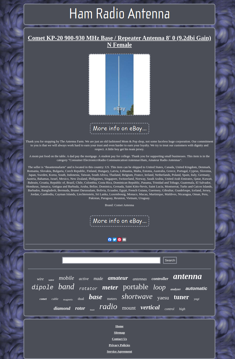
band (66, 286)
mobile (66, 278)
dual (81, 299)
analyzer (176, 289)
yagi (196, 299)
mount (129, 308)
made (98, 278)
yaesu (163, 298)
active (84, 278)
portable (135, 286)
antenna (187, 276)
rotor (80, 308)
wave (51, 279)
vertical (150, 307)
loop (159, 287)
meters (112, 299)
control (169, 309)
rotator (88, 288)
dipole (42, 287)
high (182, 309)
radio (108, 306)
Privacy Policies (119, 345)
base (95, 297)
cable (55, 299)
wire (40, 279)
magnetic (68, 299)
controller (160, 278)
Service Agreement (119, 351)
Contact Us (119, 339)
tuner (181, 297)
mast (92, 309)
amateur (118, 278)
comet (43, 299)
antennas (140, 279)
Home (119, 326)
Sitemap (119, 332)
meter (110, 287)
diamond (62, 308)
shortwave (137, 296)
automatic (196, 288)
